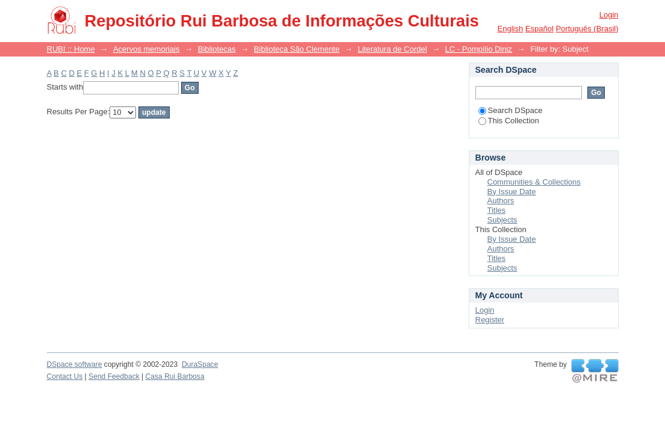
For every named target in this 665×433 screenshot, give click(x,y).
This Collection (508, 120)
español (539, 28)
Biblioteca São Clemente (296, 49)
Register (489, 319)
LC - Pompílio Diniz (478, 49)
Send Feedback (114, 376)
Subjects (502, 219)
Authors (501, 200)
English (511, 28)
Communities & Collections (534, 181)
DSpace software (74, 364)
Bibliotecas (217, 49)
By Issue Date (511, 191)
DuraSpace (200, 364)
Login (609, 14)
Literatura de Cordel (392, 49)
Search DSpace (510, 110)
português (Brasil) (586, 28)
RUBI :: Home (71, 49)
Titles (496, 210)
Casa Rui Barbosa (175, 376)
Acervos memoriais (146, 49)
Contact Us (65, 376)
